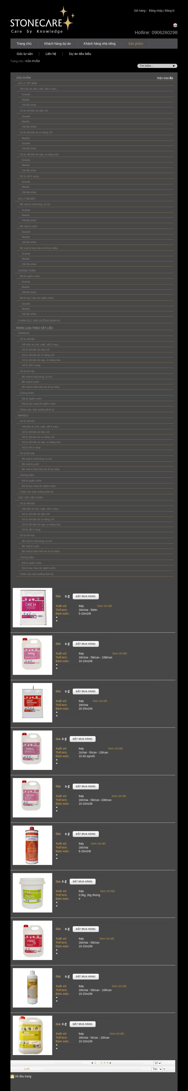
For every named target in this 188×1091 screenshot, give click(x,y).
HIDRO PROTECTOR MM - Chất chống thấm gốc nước (90, 1017)
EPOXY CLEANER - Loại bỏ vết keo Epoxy (82, 827)
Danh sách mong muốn (72, 617)
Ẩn (171, 78)
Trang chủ (24, 43)
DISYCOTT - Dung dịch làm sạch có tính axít (83, 780)
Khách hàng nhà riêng (100, 43)
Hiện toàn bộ (165, 78)
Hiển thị (148, 1063)
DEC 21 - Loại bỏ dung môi (72, 590)
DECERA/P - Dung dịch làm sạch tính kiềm (82, 637)
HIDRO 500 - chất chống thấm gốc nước (81, 970)
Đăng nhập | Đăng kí (162, 10)
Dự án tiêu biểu (80, 54)
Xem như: (17, 1068)
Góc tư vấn (25, 54)
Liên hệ (50, 54)
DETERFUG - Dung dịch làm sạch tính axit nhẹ (85, 732)
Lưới (26, 1068)
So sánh (63, 620)
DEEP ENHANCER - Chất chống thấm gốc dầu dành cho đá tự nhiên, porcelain (105, 685)
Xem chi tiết (104, 606)
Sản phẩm (135, 43)
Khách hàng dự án (57, 43)
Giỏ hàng (139, 10)
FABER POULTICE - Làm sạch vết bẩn (80, 875)
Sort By (147, 1069)
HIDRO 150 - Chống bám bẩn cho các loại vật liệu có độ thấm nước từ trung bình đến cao (111, 922)
